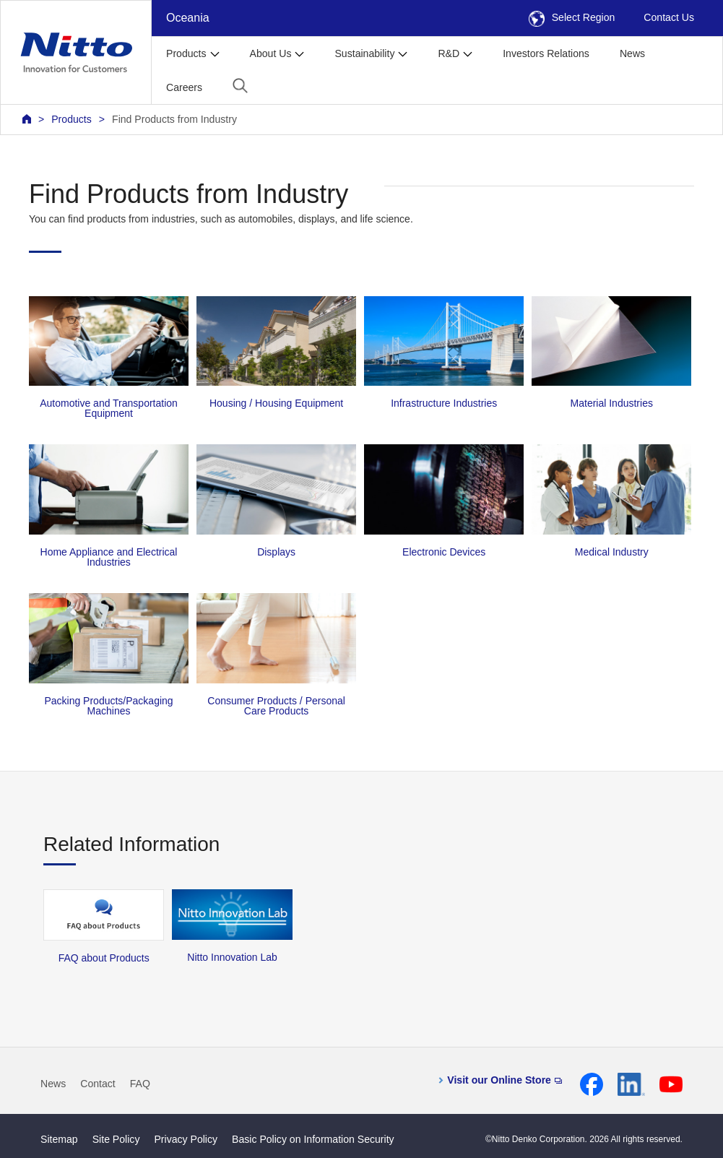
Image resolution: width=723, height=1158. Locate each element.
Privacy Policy (185, 1139)
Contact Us (669, 17)
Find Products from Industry (174, 119)
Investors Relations (546, 53)
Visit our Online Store (504, 1080)
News (632, 53)
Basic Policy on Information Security (313, 1139)
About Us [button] (271, 53)
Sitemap (59, 1139)
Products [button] (186, 53)
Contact (98, 1083)
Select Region (572, 17)
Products (71, 119)
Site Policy (116, 1139)
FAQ (140, 1083)
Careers (184, 87)
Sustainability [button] (364, 53)
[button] (240, 85)
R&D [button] (448, 53)
